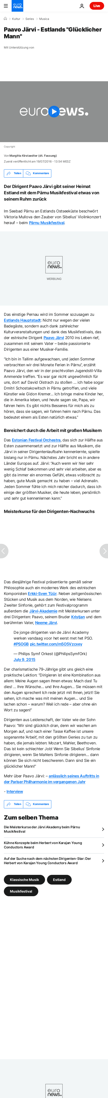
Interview (15, 791)
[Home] (5, 18)
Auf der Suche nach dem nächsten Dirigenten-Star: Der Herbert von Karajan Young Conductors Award (47, 860)
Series (29, 18)
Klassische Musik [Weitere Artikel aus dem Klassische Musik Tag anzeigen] (24, 879)
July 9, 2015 (24, 659)
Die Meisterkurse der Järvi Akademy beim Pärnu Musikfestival (42, 829)
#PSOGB (21, 644)
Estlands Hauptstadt (22, 320)
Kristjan (78, 616)
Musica (44, 18)
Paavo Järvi (54, 337)
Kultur (16, 18)
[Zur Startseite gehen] (17, 6)
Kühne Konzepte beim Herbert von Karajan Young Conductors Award (43, 845)
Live (96, 6)
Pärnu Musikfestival (46, 222)
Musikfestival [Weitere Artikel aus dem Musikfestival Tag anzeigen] (21, 891)
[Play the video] (54, 111)
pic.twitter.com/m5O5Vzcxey (56, 644)
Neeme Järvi (46, 622)
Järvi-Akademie (43, 611)
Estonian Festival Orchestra (36, 440)
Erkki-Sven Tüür (42, 593)
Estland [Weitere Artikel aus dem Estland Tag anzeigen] (59, 879)
